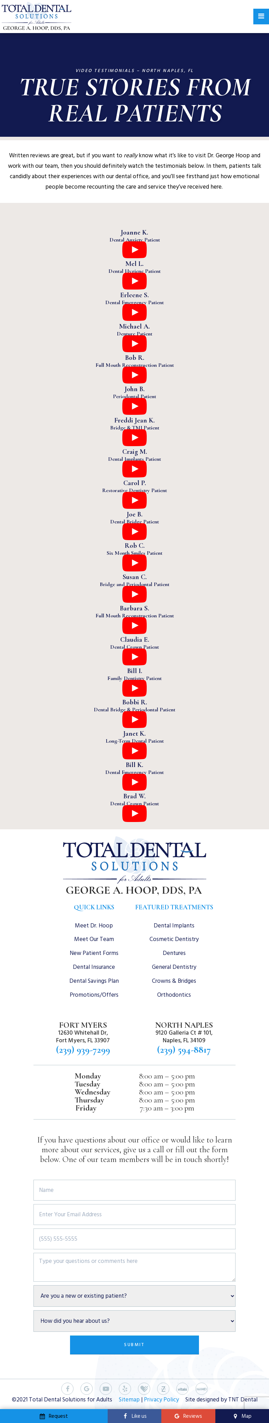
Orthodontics (174, 995)
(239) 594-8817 (184, 1049)
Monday (88, 1076)
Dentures (174, 953)
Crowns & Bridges (174, 981)
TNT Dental (243, 1400)
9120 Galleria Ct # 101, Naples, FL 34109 (184, 1037)
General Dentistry (174, 967)
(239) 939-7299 (83, 1049)
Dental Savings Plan (94, 981)
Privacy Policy (161, 1400)
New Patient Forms (94, 953)
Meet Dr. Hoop (94, 926)
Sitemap (129, 1400)
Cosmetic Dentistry (174, 939)
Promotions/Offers (94, 995)
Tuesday (87, 1084)
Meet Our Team (94, 939)
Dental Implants (174, 926)
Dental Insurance (94, 967)
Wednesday (92, 1092)
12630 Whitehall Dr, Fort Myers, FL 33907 (83, 1037)
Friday (86, 1108)
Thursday (89, 1100)
